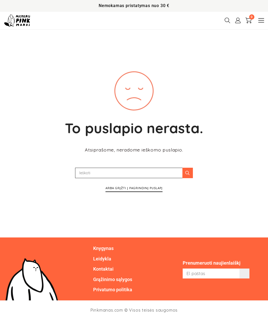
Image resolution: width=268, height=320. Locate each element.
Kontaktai (103, 269)
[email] (216, 273)
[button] (261, 20)
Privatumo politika (112, 289)
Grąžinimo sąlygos (112, 279)
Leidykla (102, 258)
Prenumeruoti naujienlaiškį (212, 263)
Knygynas (103, 248)
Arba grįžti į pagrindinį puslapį (134, 188)
